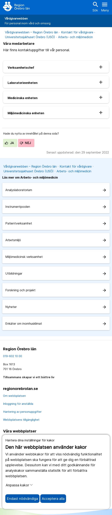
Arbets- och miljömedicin (75, 37)
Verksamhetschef (21, 67)
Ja (9, 143)
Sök (95, 6)
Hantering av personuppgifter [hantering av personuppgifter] (22, 411)
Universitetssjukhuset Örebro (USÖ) (30, 37)
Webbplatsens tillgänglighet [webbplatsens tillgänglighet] (21, 419)
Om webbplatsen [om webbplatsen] (14, 396)
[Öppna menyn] (105, 6)
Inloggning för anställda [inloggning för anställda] (18, 404)
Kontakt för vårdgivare (77, 32)
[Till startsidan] (16, 6)
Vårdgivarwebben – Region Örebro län (31, 32)
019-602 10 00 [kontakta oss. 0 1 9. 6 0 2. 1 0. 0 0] (12, 356)
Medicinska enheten (22, 97)
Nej (25, 143)
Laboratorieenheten (22, 82)
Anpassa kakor (19, 485)
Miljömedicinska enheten (26, 113)
